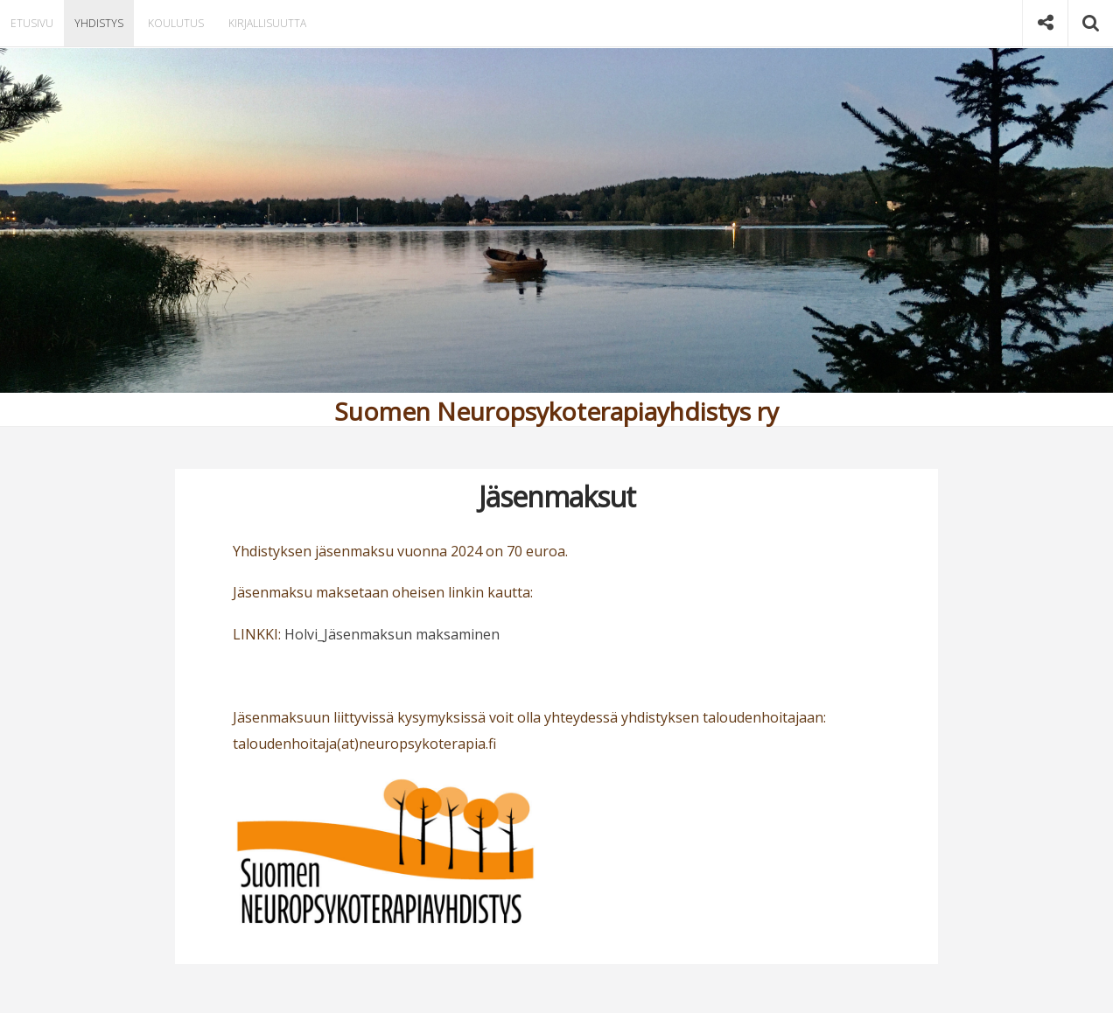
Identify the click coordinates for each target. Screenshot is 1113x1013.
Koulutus (172, 23)
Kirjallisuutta (263, 23)
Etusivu (31, 23)
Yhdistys (96, 23)
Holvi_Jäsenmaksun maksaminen (392, 634)
